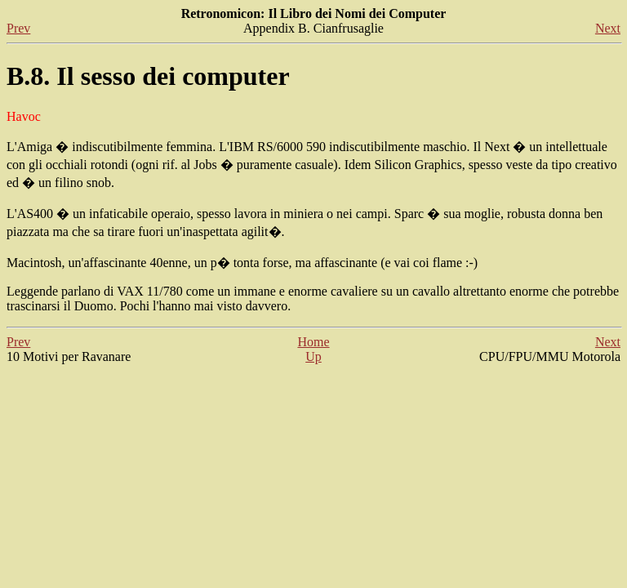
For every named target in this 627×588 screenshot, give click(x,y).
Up (313, 356)
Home (313, 342)
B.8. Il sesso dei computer (148, 76)
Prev (18, 28)
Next (607, 28)
